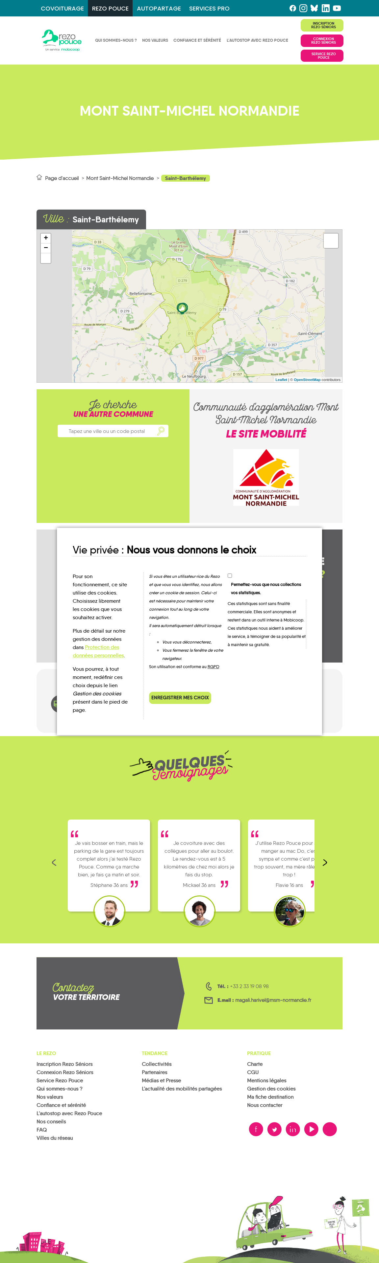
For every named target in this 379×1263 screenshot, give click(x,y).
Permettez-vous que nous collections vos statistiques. (266, 588)
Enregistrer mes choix (180, 697)
